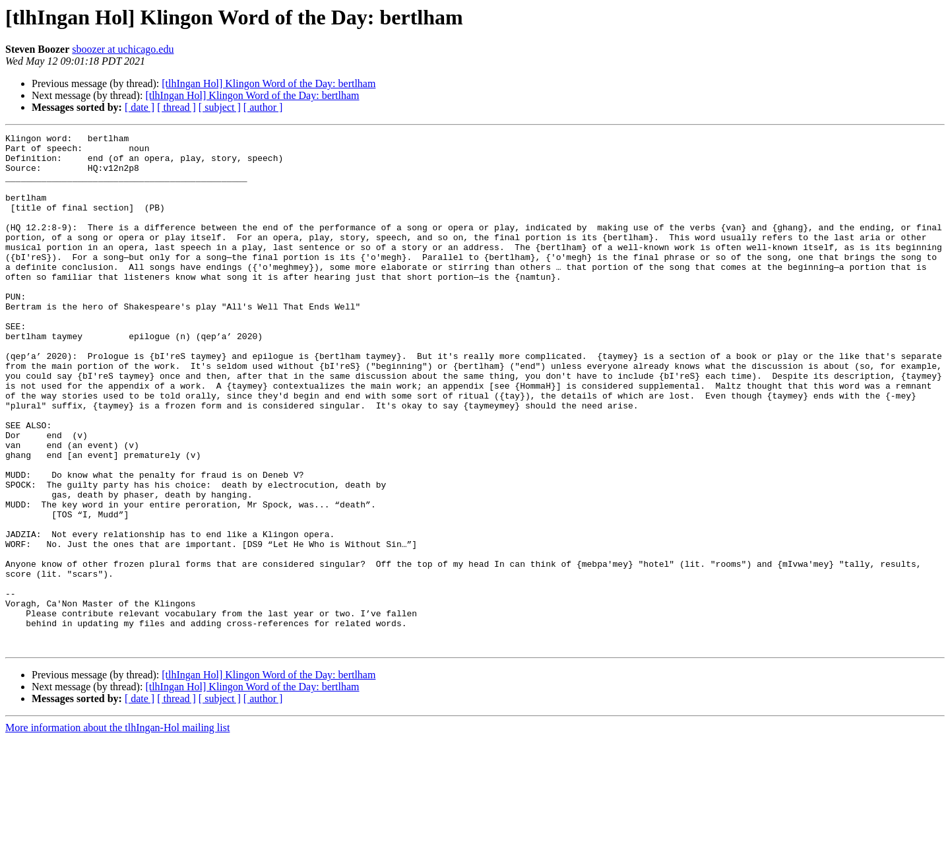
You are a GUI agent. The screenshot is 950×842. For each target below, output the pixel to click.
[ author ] (263, 107)
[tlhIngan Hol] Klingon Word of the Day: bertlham (268, 83)
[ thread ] (176, 107)
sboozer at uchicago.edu (123, 49)
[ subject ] (220, 107)
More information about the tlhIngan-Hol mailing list (117, 830)
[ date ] (139, 107)
